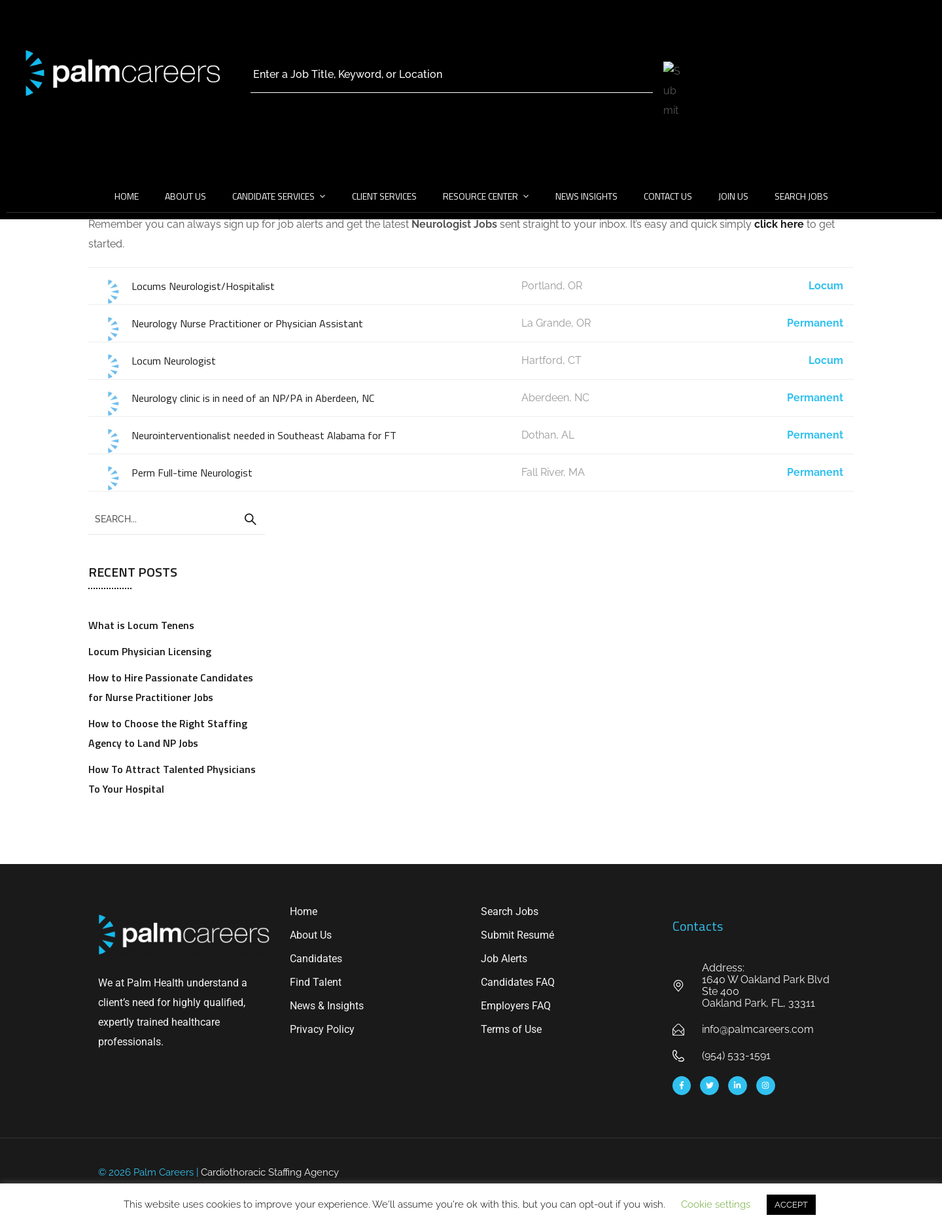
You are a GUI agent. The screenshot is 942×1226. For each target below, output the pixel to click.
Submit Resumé (517, 935)
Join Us (733, 196)
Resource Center (480, 196)
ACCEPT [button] (791, 1205)
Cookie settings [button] (715, 1204)
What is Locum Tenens (141, 625)
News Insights (586, 196)
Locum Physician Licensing (149, 651)
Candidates (316, 958)
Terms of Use (511, 1029)
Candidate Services (273, 196)
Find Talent (315, 982)
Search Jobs (801, 196)
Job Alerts (504, 958)
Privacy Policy (322, 1029)
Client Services (384, 196)
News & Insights (327, 1006)
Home (126, 196)
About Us (185, 196)
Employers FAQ (516, 1006)
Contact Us (668, 196)
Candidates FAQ (518, 982)
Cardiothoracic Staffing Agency (270, 1172)
